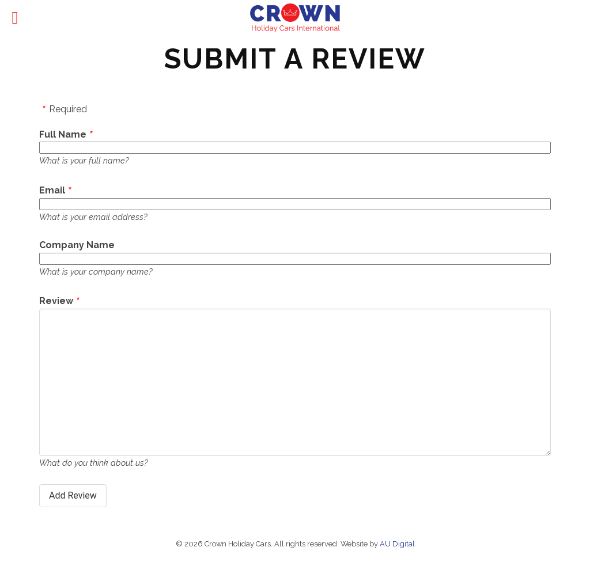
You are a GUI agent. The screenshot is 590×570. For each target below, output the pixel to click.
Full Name (62, 134)
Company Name (77, 245)
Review (56, 300)
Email (52, 190)
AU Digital (397, 543)
